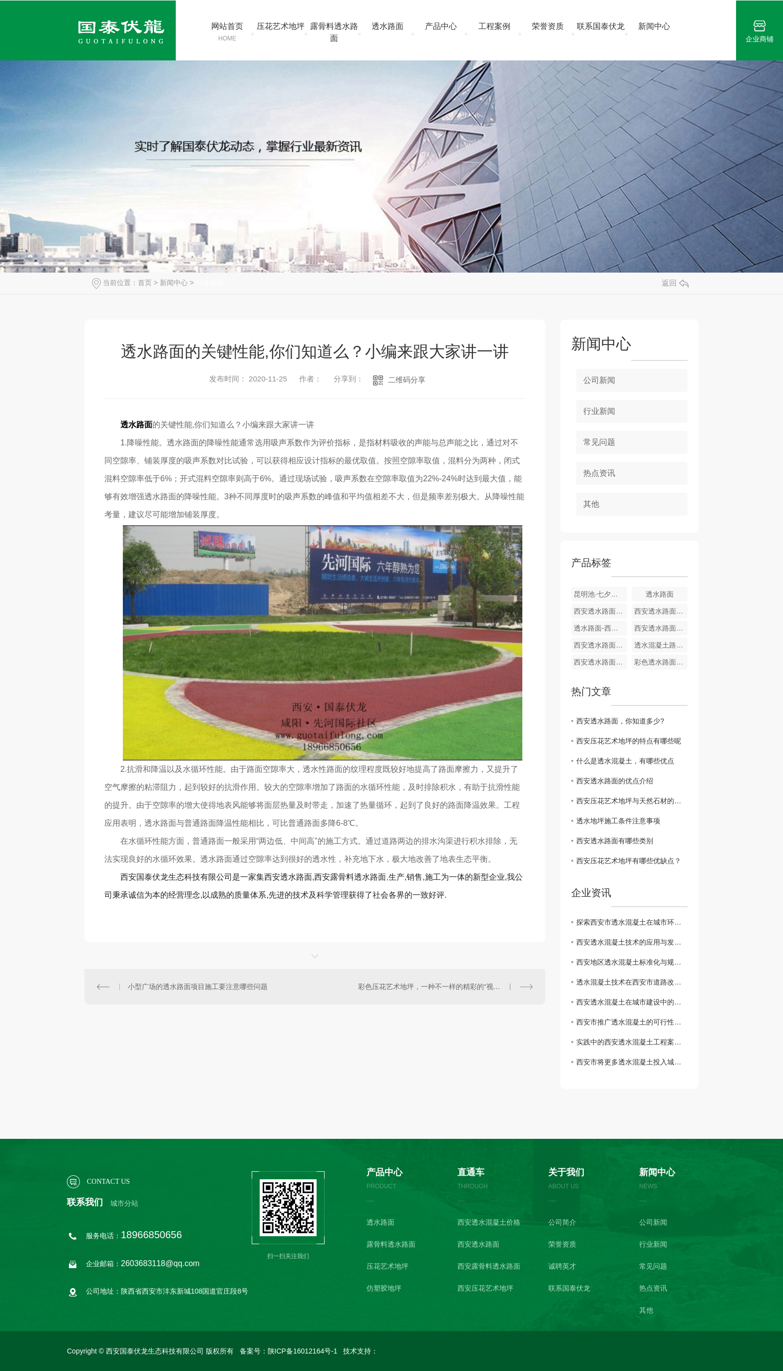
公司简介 (562, 1222)
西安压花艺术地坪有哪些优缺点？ (628, 861)
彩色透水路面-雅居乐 (661, 662)
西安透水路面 (478, 1244)
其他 (591, 504)
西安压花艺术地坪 (485, 1288)
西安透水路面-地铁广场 (600, 645)
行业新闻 (210, 283)
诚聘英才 (562, 1266)
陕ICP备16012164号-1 (303, 1351)
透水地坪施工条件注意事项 (618, 821)
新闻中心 (654, 26)
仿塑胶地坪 (384, 1288)
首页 (145, 283)
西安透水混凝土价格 (488, 1222)
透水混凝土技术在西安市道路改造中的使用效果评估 (632, 982)
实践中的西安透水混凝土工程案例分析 (632, 1042)
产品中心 (441, 26)
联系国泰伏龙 (601, 26)
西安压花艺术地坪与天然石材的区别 (632, 801)
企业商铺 (760, 31)
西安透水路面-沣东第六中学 (661, 611)
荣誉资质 (548, 26)
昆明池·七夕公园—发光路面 (600, 594)
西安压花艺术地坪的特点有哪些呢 (628, 741)
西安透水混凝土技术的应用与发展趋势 (632, 942)
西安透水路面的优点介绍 (614, 781)
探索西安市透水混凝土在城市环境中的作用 (632, 922)
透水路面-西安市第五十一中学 (600, 628)
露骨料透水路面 (334, 32)
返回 (675, 283)
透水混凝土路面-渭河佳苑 (661, 645)
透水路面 (387, 26)
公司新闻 (599, 380)
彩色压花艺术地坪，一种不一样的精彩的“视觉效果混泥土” (445, 987)
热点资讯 (599, 473)
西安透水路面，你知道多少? (620, 721)
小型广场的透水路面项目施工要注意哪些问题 (198, 987)
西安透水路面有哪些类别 (614, 841)
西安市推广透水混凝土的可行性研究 (632, 1022)
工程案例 (494, 26)
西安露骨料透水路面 (488, 1266)
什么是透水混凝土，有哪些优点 (625, 761)
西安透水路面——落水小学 (661, 628)
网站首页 (227, 32)
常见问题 (599, 442)
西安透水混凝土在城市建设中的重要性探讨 (632, 1002)
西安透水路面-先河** (600, 611)
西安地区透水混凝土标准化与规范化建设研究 (632, 962)
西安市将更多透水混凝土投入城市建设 (632, 1062)
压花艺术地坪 (281, 26)
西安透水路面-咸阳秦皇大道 (600, 662)
